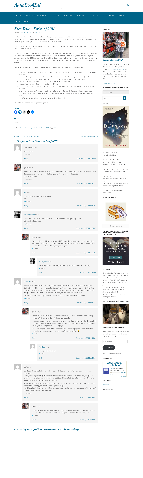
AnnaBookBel (27, 5)
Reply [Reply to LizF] (26, 397)
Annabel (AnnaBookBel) (112, 59)
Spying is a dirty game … (89, 136)
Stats (56, 128)
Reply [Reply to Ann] (26, 206)
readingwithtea (29, 215)
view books (123, 376)
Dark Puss (27, 282)
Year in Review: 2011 (42, 128)
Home (18, 15)
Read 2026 (55, 15)
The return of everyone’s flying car (27, 136)
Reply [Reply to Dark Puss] (26, 303)
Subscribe (108, 347)
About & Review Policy (36, 15)
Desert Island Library (26, 21)
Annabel (112, 368)
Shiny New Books (119, 69)
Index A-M (68, 15)
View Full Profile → (109, 83)
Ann (25, 192)
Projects (122, 15)
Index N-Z (81, 15)
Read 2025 (94, 15)
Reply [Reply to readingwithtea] (26, 228)
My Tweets (106, 385)
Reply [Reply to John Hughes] (26, 158)
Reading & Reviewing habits (28, 128)
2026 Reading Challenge (114, 364)
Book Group (108, 15)
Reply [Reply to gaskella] (26, 183)
